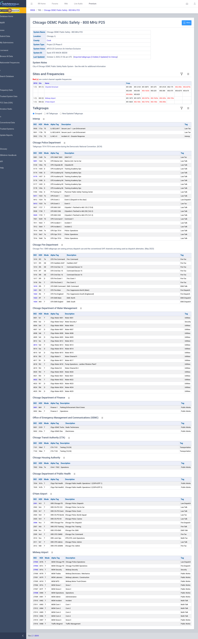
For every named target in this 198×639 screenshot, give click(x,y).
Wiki (73, 4)
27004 (43, 566)
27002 (43, 570)
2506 (43, 523)
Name (55, 83)
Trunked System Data (12, 96)
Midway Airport (58, 98)
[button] (187, 4)
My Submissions (10, 43)
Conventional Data (11, 123)
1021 (43, 290)
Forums (62, 4)
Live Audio (85, 4)
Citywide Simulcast (59, 87)
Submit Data (8, 36)
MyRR (6, 22)
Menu (186, 22)
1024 (43, 302)
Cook (56, 40)
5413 (43, 204)
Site (47, 83)
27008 (43, 593)
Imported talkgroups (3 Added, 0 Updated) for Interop (102, 57)
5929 (43, 215)
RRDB (40, 10)
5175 (43, 176)
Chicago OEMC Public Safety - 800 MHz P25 (69, 10)
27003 (43, 562)
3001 (43, 407)
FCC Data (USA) (10, 103)
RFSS (43, 83)
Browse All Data (10, 56)
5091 (43, 161)
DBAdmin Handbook (12, 155)
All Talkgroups (59, 114)
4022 (43, 380)
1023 (43, 298)
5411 (43, 196)
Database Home (10, 16)
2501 (43, 503)
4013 (43, 345)
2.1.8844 (42, 636)
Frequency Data (10, 90)
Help (5, 168)
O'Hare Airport (57, 102)
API (5, 161)
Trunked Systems (10, 129)
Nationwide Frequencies (13, 63)
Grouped (45, 114)
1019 (43, 286)
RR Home (49, 4)
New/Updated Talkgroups (80, 114)
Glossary (7, 149)
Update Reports (10, 135)
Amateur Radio (10, 109)
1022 (43, 294)
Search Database (10, 76)
